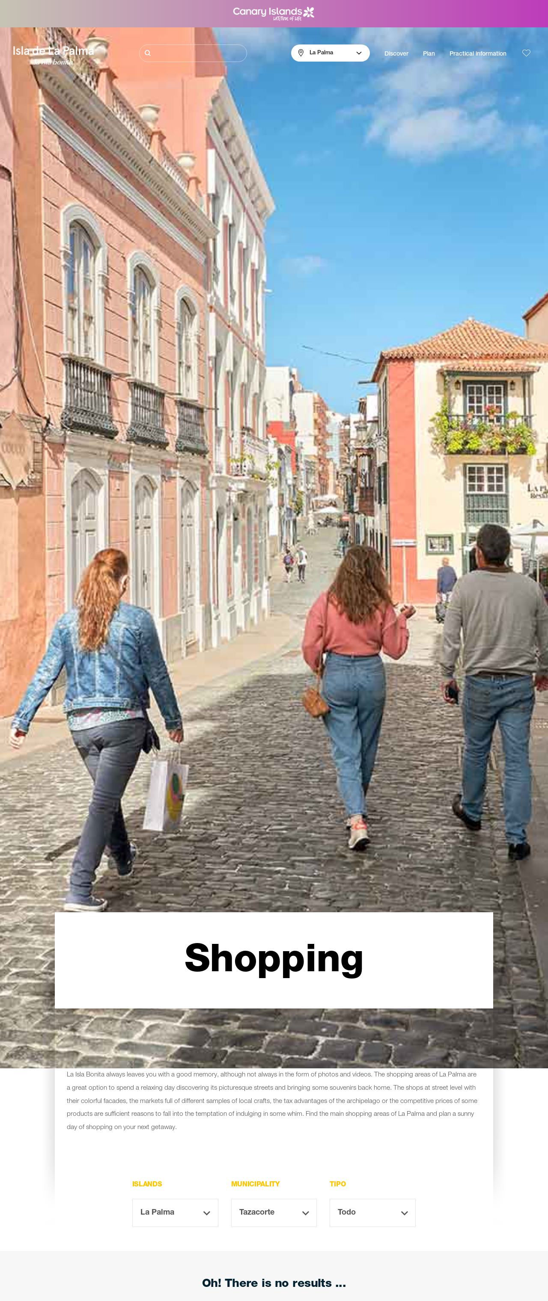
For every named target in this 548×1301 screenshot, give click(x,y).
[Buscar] (193, 53)
